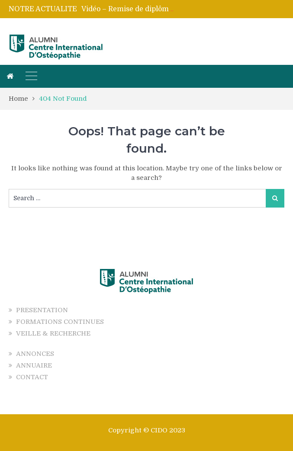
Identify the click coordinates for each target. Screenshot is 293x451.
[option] (127, 9)
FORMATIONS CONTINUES (60, 322)
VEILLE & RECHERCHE (53, 333)
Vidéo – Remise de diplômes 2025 (138, 9)
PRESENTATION (42, 310)
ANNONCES (35, 354)
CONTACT (32, 377)
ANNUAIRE (34, 365)
